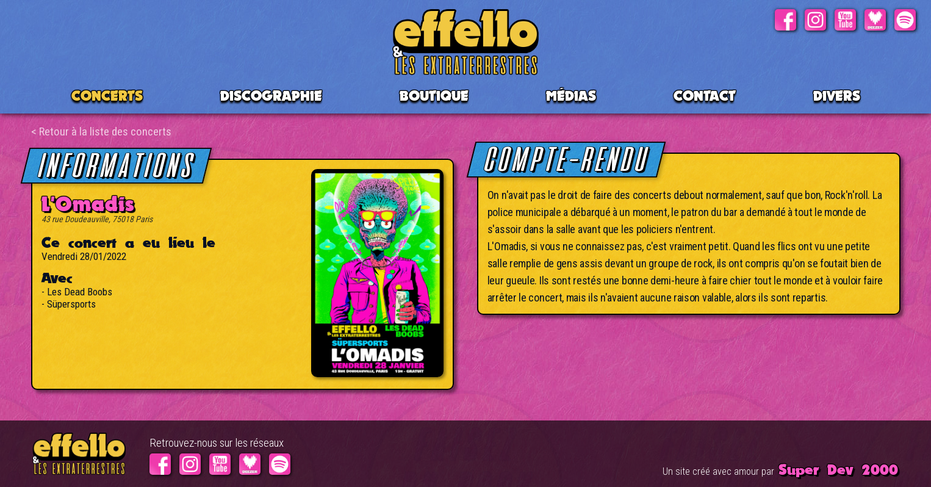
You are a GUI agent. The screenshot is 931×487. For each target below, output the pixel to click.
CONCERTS (107, 95)
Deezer (875, 20)
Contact (705, 95)
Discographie (271, 95)
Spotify (905, 20)
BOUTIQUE (434, 95)
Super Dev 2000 (838, 469)
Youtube (845, 20)
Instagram (815, 20)
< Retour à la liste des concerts (101, 131)
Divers (836, 95)
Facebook (785, 20)
